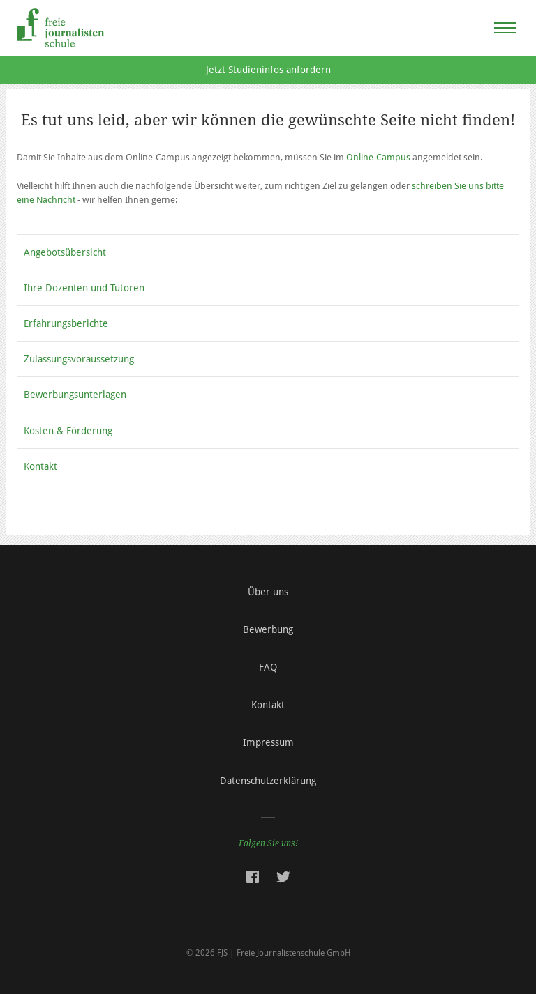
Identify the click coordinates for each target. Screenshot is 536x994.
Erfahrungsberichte (66, 323)
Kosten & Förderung (68, 430)
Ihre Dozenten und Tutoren (84, 287)
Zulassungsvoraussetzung (79, 359)
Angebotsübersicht (65, 252)
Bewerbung (268, 629)
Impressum (268, 742)
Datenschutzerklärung (268, 780)
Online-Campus (378, 157)
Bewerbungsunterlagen (75, 394)
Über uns (268, 591)
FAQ (268, 667)
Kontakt (40, 466)
